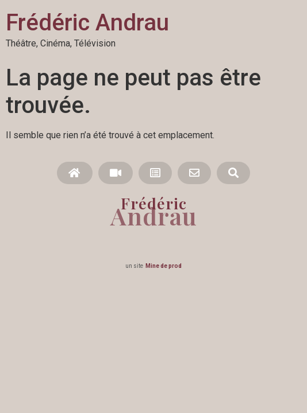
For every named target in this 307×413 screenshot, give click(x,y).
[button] (74, 173)
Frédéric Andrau (87, 22)
